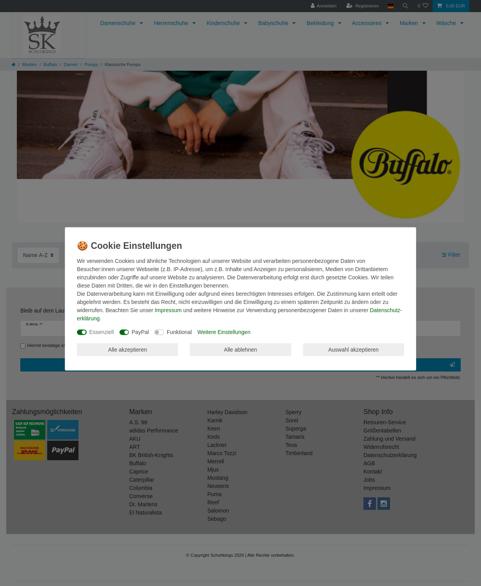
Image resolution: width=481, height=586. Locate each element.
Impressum (168, 310)
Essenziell (101, 332)
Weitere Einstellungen (223, 332)
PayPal (140, 332)
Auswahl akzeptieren (353, 349)
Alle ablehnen (240, 349)
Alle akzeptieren (127, 349)
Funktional (179, 332)
